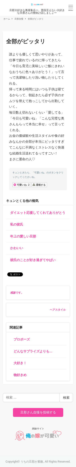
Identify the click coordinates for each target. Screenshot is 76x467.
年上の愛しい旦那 (23, 236)
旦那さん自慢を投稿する (38, 412)
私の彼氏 (16, 224)
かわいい (16, 248)
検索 (66, 397)
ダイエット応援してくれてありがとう (37, 212)
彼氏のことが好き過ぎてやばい (33, 260)
